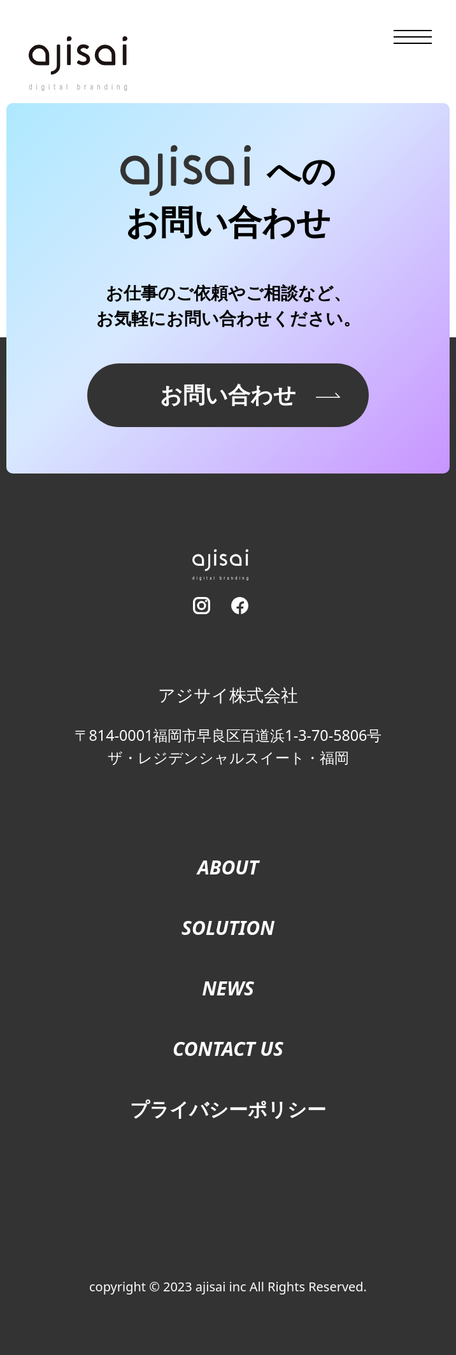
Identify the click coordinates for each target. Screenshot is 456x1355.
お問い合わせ (228, 394)
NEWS (228, 988)
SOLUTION (228, 928)
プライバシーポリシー (228, 1109)
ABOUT (228, 867)
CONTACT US (228, 1049)
